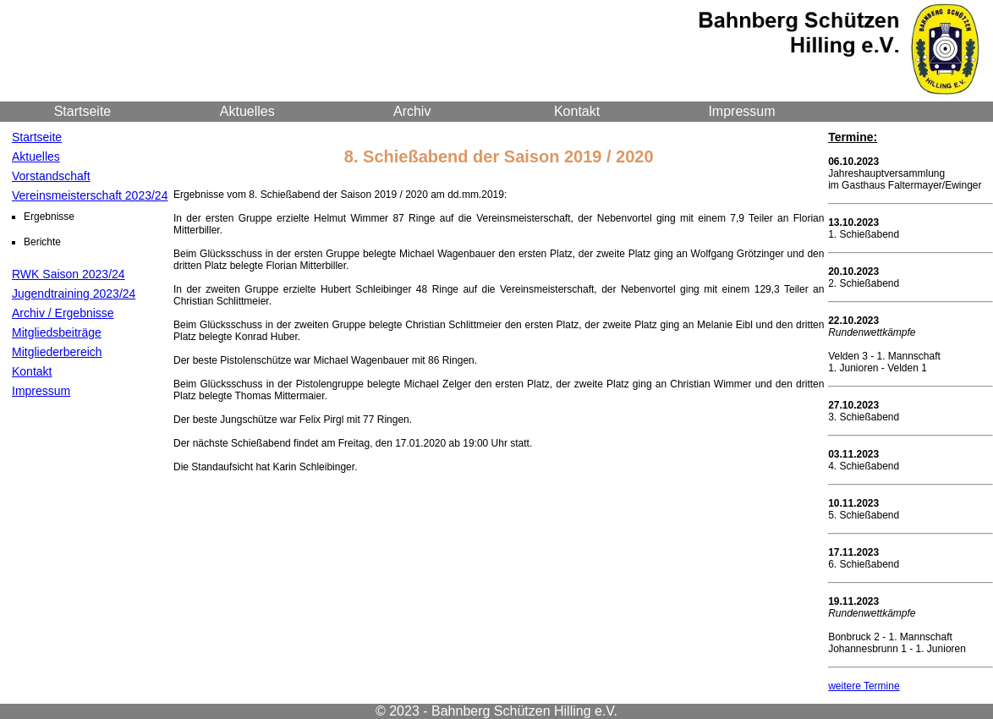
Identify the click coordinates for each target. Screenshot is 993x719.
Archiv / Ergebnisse (63, 313)
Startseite (83, 111)
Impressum (741, 111)
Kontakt (577, 111)
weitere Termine (863, 686)
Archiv (412, 111)
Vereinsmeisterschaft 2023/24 (89, 195)
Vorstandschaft (51, 176)
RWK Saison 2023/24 (68, 274)
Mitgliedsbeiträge (56, 332)
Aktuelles (247, 111)
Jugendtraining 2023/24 (73, 293)
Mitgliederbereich (57, 352)
